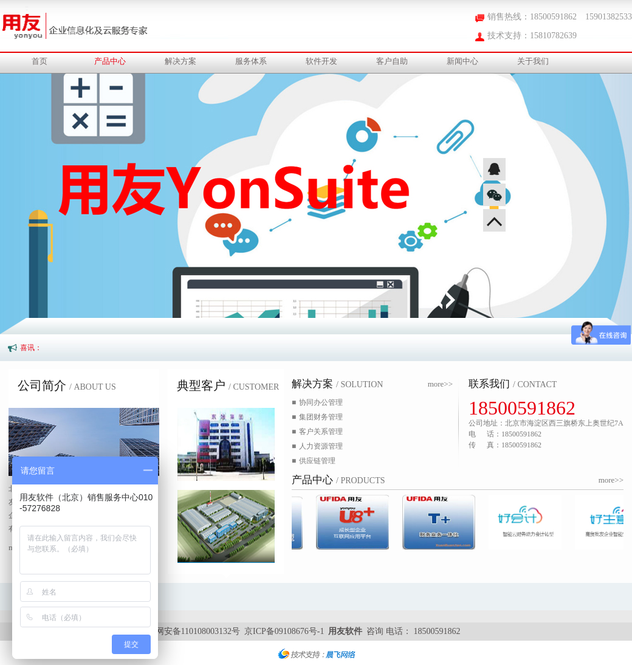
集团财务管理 (317, 417)
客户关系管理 (317, 431)
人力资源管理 (317, 446)
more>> (440, 383)
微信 (494, 195)
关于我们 (533, 61)
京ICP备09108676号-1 (284, 631)
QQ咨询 (494, 169)
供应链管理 (313, 461)
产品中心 (110, 61)
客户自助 (392, 61)
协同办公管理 (317, 402)
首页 (39, 61)
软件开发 (321, 61)
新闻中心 (462, 61)
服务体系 (251, 61)
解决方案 (180, 61)
